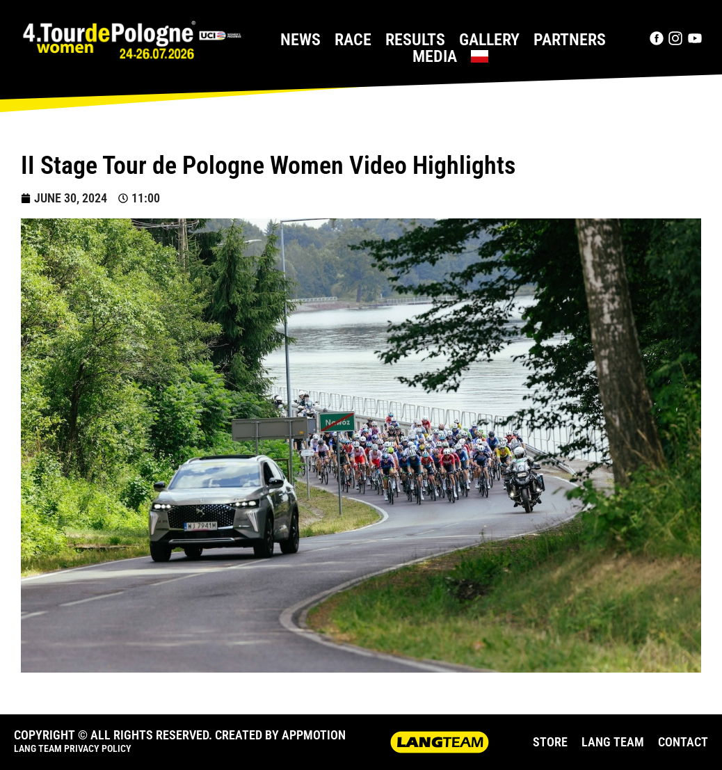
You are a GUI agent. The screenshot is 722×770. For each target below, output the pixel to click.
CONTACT (683, 742)
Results (415, 39)
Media (434, 56)
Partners (570, 39)
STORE (550, 742)
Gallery (489, 39)
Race (353, 39)
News (300, 39)
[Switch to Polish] (479, 56)
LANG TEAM (612, 742)
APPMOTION (314, 735)
